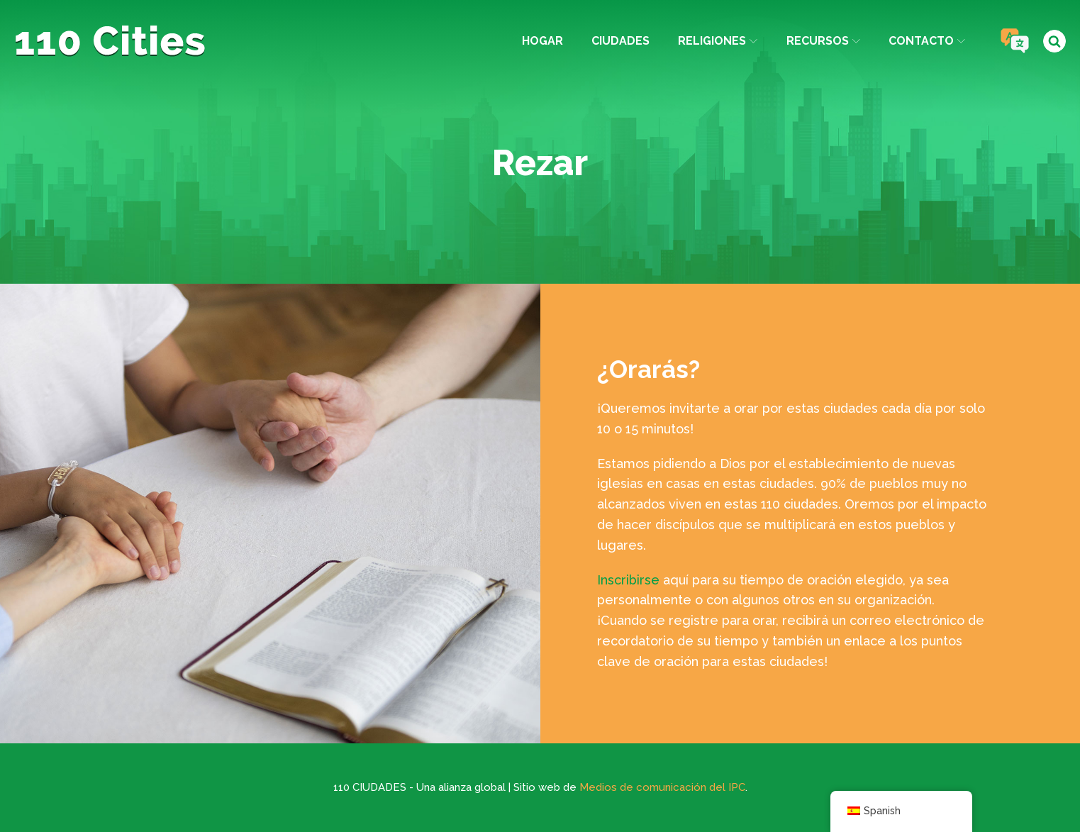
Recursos (823, 41)
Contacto (927, 41)
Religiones (717, 41)
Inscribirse (628, 579)
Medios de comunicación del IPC (662, 787)
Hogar (542, 41)
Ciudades (620, 41)
